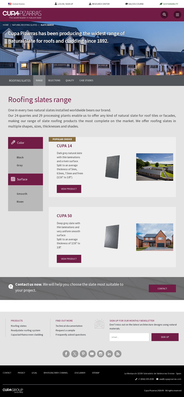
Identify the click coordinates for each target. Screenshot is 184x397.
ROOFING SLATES (20, 80)
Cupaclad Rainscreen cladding (27, 334)
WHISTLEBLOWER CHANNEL (56, 373)
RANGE (39, 80)
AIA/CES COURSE (136, 4)
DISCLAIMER (80, 373)
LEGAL (34, 373)
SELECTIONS (54, 80)
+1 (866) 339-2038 (146, 379)
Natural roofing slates (24, 24)
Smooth (22, 193)
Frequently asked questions (71, 334)
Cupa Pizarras (150, 390)
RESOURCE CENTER (100, 4)
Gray (20, 165)
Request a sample (65, 330)
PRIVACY (21, 373)
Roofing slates (19, 325)
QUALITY (70, 80)
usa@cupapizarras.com (170, 379)
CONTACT (7, 373)
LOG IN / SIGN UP (65, 4)
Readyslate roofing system (25, 330)
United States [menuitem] (18, 4)
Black (20, 157)
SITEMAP (95, 373)
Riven (20, 201)
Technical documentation (69, 325)
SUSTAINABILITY (170, 4)
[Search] (164, 14)
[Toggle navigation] (177, 14)
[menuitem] (18, 4)
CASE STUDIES (86, 80)
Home (6, 24)
